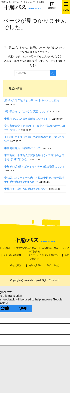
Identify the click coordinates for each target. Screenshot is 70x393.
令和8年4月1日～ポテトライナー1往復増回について (34, 166)
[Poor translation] (23, 308)
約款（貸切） (35, 265)
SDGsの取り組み (49, 248)
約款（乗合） (53, 265)
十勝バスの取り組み (26, 248)
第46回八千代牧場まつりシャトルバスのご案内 (31, 100)
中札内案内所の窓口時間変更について (26, 188)
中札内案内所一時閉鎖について (22, 148)
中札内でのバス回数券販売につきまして (27, 118)
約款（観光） (17, 265)
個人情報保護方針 (12, 255)
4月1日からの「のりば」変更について (26, 111)
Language (52, 5)
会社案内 (6, 248)
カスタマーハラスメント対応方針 (43, 255)
